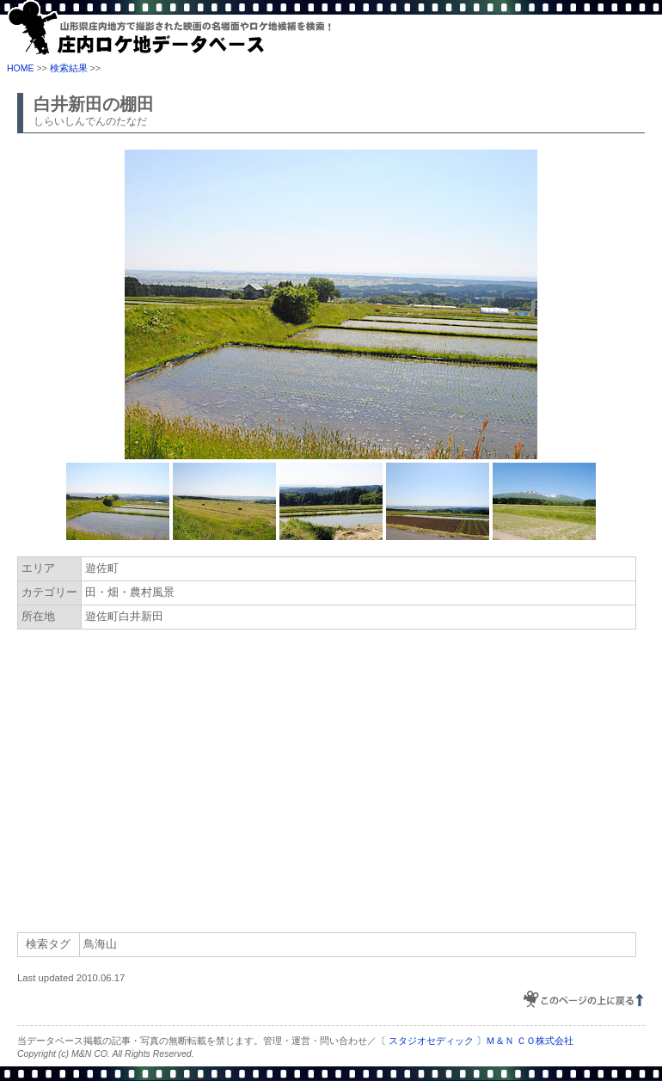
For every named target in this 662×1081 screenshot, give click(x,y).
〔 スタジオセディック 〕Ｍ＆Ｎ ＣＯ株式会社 (475, 1040)
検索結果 (69, 68)
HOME (20, 68)
